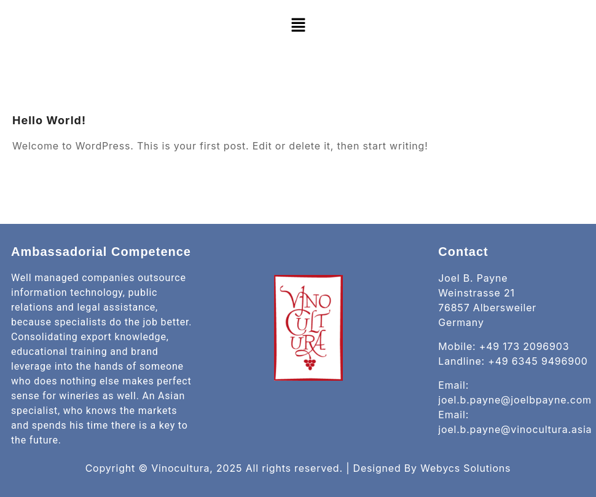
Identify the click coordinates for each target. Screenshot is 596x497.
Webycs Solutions (465, 468)
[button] (298, 25)
